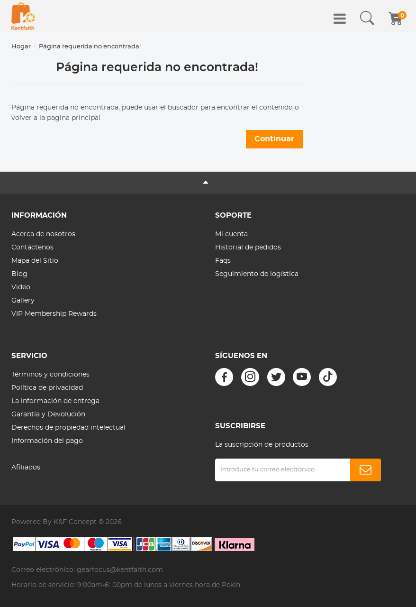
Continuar (274, 139)
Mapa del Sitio (34, 261)
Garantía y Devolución (48, 414)
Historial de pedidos (248, 247)
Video (20, 287)
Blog (19, 274)
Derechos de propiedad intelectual (68, 427)
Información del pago (47, 441)
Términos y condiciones (50, 374)
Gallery (23, 300)
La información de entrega (55, 401)
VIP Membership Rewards (54, 314)
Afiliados (25, 467)
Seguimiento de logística (256, 274)
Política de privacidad (47, 388)
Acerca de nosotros (43, 234)
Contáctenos (32, 247)
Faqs (223, 261)
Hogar (21, 47)
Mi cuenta (231, 234)
